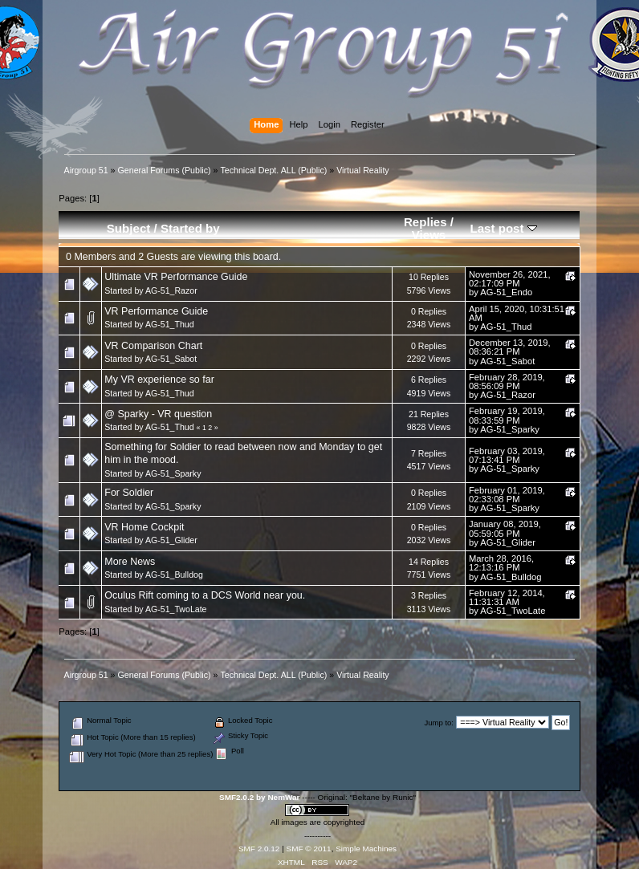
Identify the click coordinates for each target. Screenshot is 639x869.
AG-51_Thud (169, 324)
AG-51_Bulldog (174, 574)
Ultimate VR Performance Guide (175, 276)
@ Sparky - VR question (158, 414)
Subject (129, 228)
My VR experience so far (159, 379)
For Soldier (128, 492)
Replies (425, 222)
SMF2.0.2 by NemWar (259, 797)
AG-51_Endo (506, 292)
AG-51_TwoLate (176, 609)
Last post (503, 228)
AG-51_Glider (171, 540)
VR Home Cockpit (144, 527)
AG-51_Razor (171, 290)
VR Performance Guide (156, 311)
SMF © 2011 (309, 848)
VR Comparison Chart (153, 345)
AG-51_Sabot (171, 358)
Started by (190, 228)
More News (129, 561)
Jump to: (439, 722)
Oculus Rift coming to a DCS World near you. (204, 595)
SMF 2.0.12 (259, 848)
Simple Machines (366, 848)
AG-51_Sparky (509, 429)
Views (429, 235)
